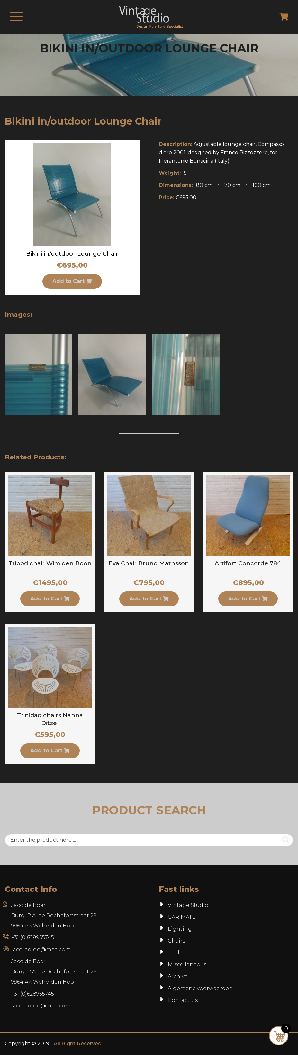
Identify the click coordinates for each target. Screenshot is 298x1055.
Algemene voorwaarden (200, 988)
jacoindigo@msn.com (41, 949)
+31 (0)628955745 (32, 938)
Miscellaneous (187, 965)
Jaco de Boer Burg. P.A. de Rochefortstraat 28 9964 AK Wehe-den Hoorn (54, 915)
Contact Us (183, 1000)
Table (175, 953)
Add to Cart (72, 281)
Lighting (180, 929)
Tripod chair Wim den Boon (50, 563)
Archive (178, 976)
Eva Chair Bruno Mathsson (149, 563)
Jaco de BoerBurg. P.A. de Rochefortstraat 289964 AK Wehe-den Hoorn (54, 971)
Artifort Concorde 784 (248, 563)
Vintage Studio (188, 905)
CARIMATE (181, 917)
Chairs (176, 941)
